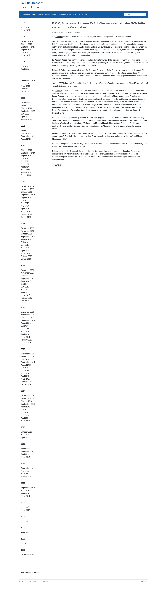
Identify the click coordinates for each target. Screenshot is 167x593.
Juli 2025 (24, 52)
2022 (23, 98)
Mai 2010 (25, 491)
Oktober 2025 (26, 44)
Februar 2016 (26, 340)
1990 (23, 539)
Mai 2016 (25, 331)
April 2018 (25, 251)
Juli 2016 (24, 326)
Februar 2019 (26, 214)
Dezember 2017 (27, 270)
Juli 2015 (24, 368)
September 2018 (28, 237)
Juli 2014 (24, 410)
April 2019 (25, 209)
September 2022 (28, 111)
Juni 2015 (25, 371)
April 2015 (25, 376)
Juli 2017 (24, 284)
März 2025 (25, 55)
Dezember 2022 (27, 103)
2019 (23, 182)
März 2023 (25, 86)
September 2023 (28, 80)
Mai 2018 (25, 248)
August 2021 (26, 139)
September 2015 (28, 362)
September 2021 (28, 136)
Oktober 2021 (26, 133)
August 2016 (26, 323)
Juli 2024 (24, 66)
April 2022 (25, 117)
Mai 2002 (25, 521)
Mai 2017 (25, 290)
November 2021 (27, 131)
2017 (23, 265)
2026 (23, 23)
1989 (23, 550)
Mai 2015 (25, 373)
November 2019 (27, 189)
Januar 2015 (26, 384)
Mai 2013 (25, 435)
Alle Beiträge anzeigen (30, 572)
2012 (23, 444)
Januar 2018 (26, 259)
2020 (23, 145)
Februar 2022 (26, 119)
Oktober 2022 (26, 108)
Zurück (57, 165)
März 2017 (25, 295)
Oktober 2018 (26, 234)
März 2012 (25, 457)
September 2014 (28, 404)
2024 (23, 62)
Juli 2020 (24, 158)
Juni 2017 (25, 287)
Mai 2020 (25, 164)
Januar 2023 (26, 92)
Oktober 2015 (26, 359)
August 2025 (26, 50)
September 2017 (28, 278)
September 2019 (28, 195)
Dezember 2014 (27, 396)
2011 (23, 464)
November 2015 (27, 357)
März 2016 (25, 337)
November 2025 (27, 41)
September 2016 (28, 320)
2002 (23, 517)
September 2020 (28, 153)
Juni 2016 (25, 329)
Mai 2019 (25, 206)
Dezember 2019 (27, 186)
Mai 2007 (25, 507)
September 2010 (28, 488)
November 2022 (27, 105)
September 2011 (28, 468)
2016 (23, 307)
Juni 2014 (25, 412)
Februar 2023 (26, 89)
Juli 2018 (24, 242)
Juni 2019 (25, 203)
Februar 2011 (26, 477)
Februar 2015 (26, 382)
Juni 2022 (25, 114)
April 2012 (25, 454)
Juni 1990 (25, 544)
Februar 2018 (26, 256)
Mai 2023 (25, 83)
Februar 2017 (26, 298)
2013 (23, 427)
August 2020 (26, 156)
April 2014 (25, 418)
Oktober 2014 (26, 401)
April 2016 (25, 334)
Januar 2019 (26, 217)
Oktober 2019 (26, 192)
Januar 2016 (26, 343)
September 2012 (28, 451)
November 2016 (27, 315)
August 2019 (26, 198)
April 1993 (25, 532)
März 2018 (25, 253)
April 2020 (25, 167)
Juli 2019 (24, 200)
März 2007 (25, 510)
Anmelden (144, 581)
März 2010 (25, 496)
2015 (23, 349)
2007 (23, 503)
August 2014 (26, 407)
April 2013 (25, 438)
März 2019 (25, 212)
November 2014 (27, 398)
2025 (23, 37)
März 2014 (25, 421)
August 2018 (26, 239)
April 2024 (25, 69)
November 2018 (27, 231)
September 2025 (28, 47)
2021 (23, 126)
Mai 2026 (25, 27)
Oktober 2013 (26, 432)
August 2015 (26, 365)
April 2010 (25, 493)
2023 (23, 76)
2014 (23, 391)
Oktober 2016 (26, 318)
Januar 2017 (26, 301)
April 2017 (25, 292)
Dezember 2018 (27, 228)
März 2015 (25, 379)
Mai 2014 (25, 415)
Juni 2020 (25, 161)
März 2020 (25, 170)
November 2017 (27, 273)
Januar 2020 (26, 175)
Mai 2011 (25, 471)
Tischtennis (32, 7)
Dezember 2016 (27, 312)
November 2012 (27, 449)
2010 (23, 483)
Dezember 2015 (27, 354)
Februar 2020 (26, 172)
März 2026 (25, 30)
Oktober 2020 (26, 150)
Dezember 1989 (27, 555)
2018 (23, 224)
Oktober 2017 (26, 276)
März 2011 (25, 474)
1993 (23, 528)
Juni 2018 (25, 245)
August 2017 (26, 281)
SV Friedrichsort (32, 3)
